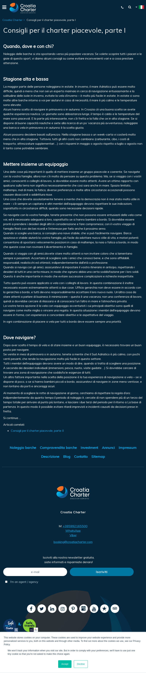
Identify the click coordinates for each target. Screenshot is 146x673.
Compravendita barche (58, 447)
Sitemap (98, 456)
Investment (89, 447)
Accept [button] (64, 664)
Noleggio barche (23, 447)
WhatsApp (73, 531)
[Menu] (4, 8)
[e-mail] (35, 572)
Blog (66, 456)
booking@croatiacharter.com (73, 542)
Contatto (81, 456)
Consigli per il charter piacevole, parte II (37, 431)
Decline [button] (81, 664)
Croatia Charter (12, 20)
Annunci (108, 447)
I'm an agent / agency (21, 582)
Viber (73, 535)
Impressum (127, 447)
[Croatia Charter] (23, 8)
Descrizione (50, 456)
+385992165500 (75, 526)
